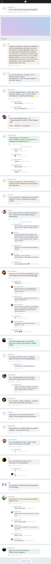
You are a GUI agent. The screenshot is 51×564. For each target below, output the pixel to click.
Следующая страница (25, 560)
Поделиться (26, 12)
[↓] (24, 12)
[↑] (22, 12)
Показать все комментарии (25, 146)
